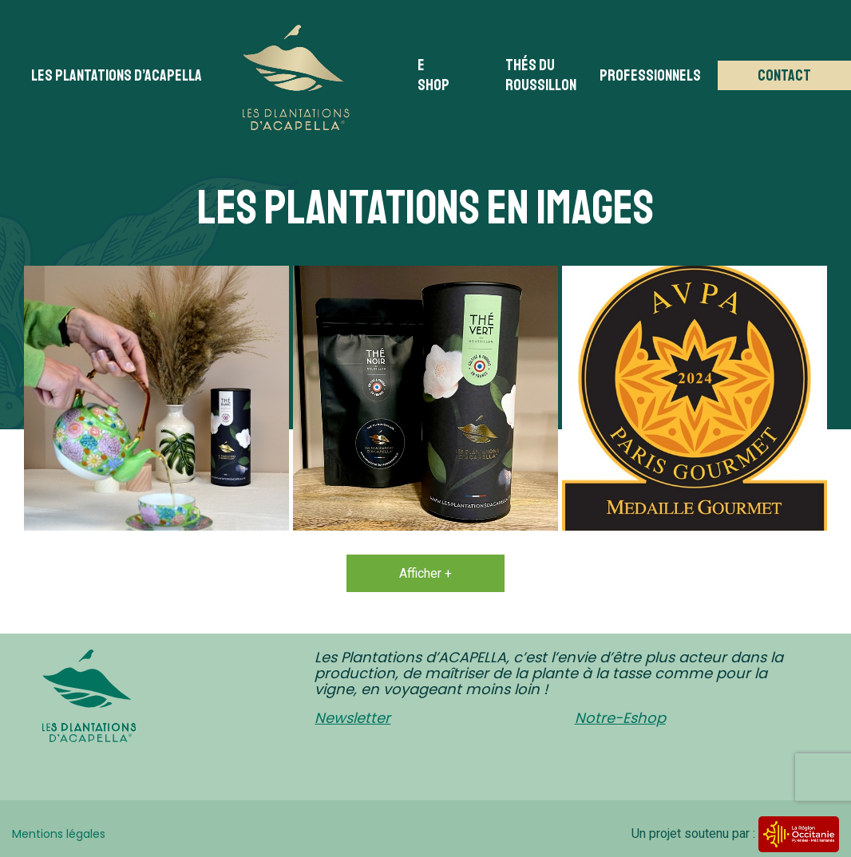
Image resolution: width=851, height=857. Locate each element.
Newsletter (352, 718)
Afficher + (425, 573)
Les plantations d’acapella (116, 75)
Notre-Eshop (620, 718)
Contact (784, 75)
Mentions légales (58, 834)
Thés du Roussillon (540, 75)
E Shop (433, 75)
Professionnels (650, 75)
